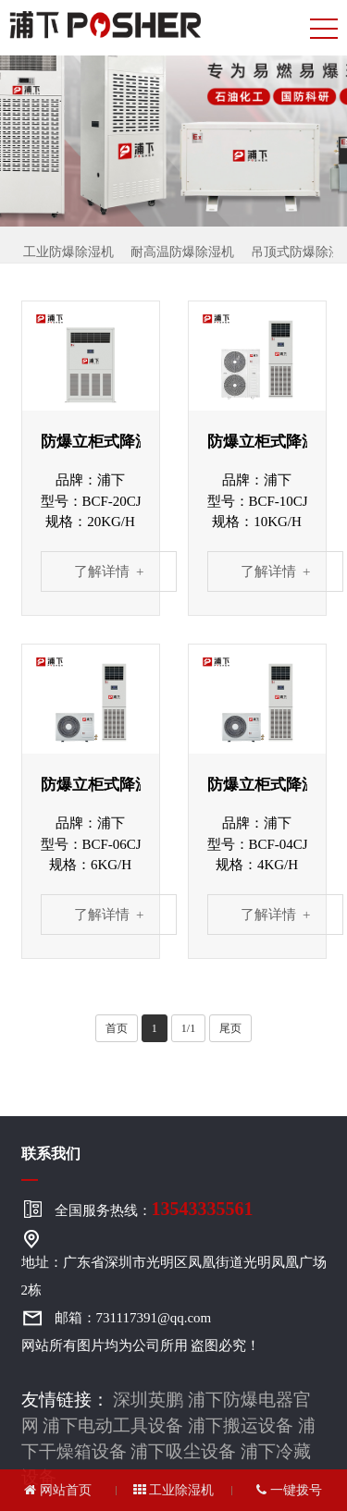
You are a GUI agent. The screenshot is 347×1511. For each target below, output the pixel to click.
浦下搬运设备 (240, 1425)
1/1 (188, 1028)
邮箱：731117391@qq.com (133, 1317)
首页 (116, 1028)
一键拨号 (289, 1490)
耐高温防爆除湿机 (182, 252)
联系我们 (51, 1153)
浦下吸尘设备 (183, 1451)
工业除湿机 (174, 1490)
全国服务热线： (154, 1208)
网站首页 (58, 1490)
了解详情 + (109, 571)
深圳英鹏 (148, 1399)
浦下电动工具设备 (113, 1425)
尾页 (230, 1028)
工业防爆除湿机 (68, 252)
